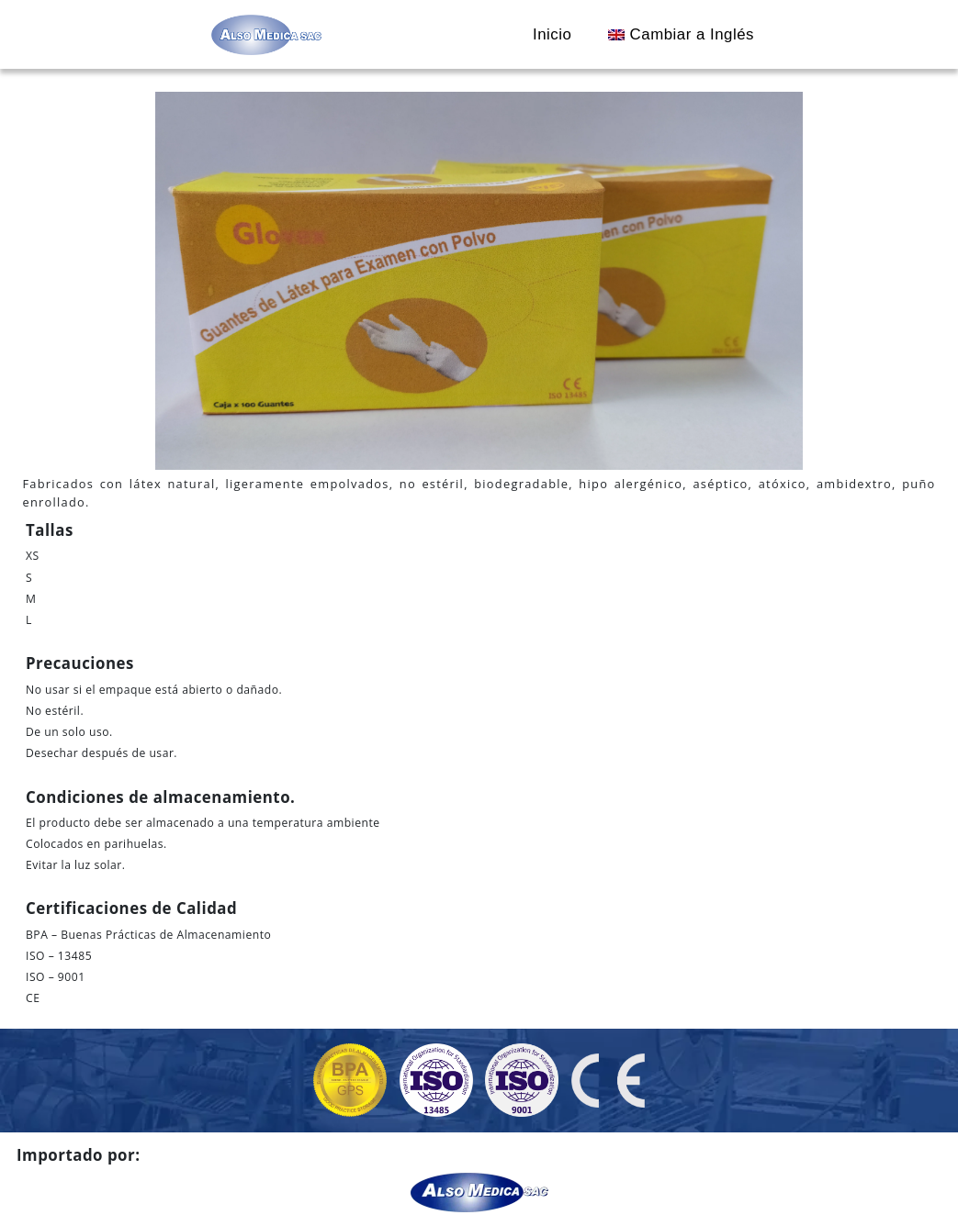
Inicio (552, 34)
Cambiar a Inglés (681, 34)
